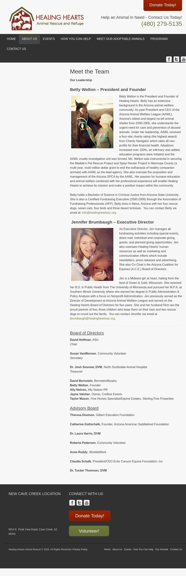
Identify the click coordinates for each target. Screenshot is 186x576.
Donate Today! (88, 515)
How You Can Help (76, 38)
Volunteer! (87, 530)
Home (11, 38)
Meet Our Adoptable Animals (120, 38)
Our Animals (161, 548)
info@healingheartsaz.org (99, 212)
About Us (29, 38)
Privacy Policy (80, 548)
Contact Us (16, 48)
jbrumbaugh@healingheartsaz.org (92, 318)
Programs (159, 38)
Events (49, 38)
